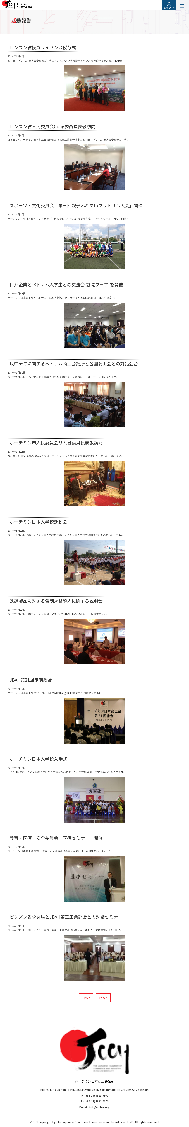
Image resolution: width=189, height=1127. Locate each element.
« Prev (86, 997)
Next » (103, 997)
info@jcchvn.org (99, 1107)
